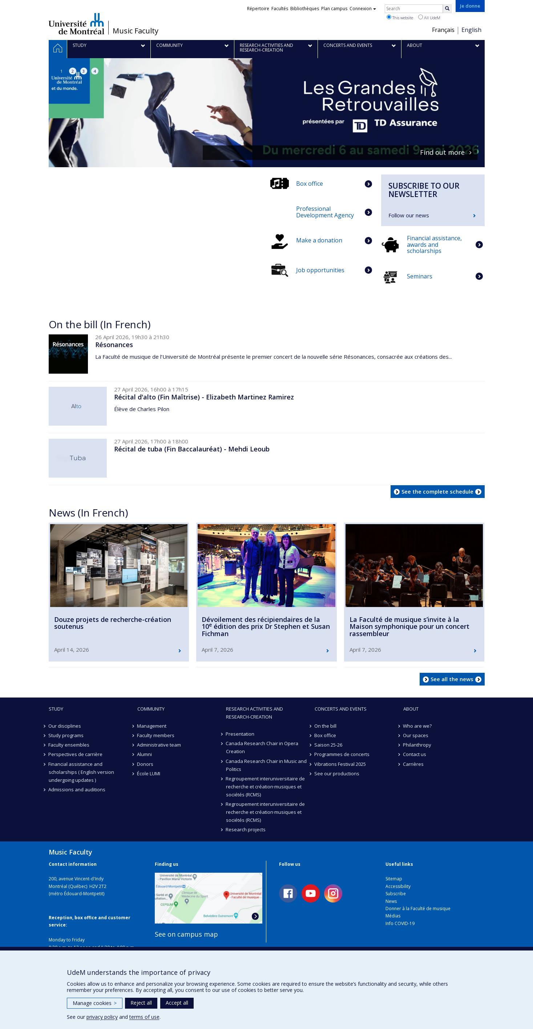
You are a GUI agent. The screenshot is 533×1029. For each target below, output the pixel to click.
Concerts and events (341, 709)
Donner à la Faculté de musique (418, 908)
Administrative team (159, 744)
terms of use (144, 1016)
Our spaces (416, 735)
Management (152, 726)
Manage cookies (95, 1003)
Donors (145, 764)
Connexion (363, 8)
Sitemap (393, 879)
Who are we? (417, 726)
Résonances (114, 344)
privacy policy (102, 1016)
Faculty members (156, 735)
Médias (392, 916)
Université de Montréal (76, 24)
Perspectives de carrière (76, 754)
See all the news (452, 679)
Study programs (66, 735)
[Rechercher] (447, 8)
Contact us (415, 754)
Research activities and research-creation (254, 713)
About (411, 709)
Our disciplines (65, 726)
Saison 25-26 (329, 744)
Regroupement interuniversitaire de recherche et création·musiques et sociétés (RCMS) (265, 786)
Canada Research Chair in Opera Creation (262, 747)
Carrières (413, 764)
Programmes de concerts (342, 754)
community (151, 709)
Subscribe (395, 894)
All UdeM (429, 17)
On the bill (326, 726)
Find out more (442, 152)
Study (56, 709)
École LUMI (149, 773)
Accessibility (398, 886)
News (391, 901)
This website (400, 17)
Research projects (246, 829)
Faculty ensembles (69, 744)
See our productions (337, 773)
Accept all (177, 1002)
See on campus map (186, 934)
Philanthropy (417, 744)
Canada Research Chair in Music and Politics (266, 765)
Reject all (141, 1002)
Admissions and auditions (77, 789)
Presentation (240, 734)
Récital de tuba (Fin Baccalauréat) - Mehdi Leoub (192, 449)
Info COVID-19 (400, 923)
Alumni (144, 754)
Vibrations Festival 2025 (340, 764)
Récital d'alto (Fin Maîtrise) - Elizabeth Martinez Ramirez (204, 397)
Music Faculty (135, 31)
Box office (325, 735)
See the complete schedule (437, 491)
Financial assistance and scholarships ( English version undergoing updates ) (81, 772)
